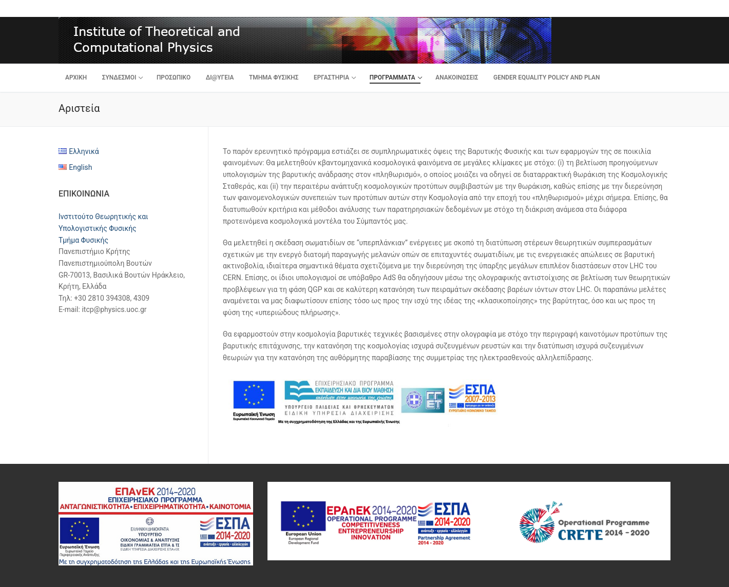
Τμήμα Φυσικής (83, 240)
